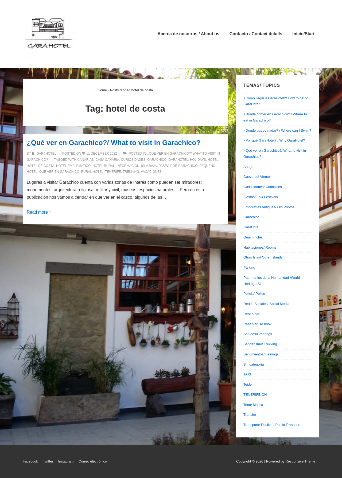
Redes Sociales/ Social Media (266, 304)
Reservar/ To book (257, 324)
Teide (247, 384)
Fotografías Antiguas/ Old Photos (268, 207)
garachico (157, 160)
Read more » (39, 212)
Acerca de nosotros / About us (188, 34)
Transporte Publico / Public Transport (271, 425)
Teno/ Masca (253, 405)
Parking (249, 267)
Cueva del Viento (256, 177)
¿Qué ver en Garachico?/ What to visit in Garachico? (113, 143)
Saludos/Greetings (257, 334)
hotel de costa (40, 166)
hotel (213, 160)
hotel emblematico (73, 166)
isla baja (149, 166)
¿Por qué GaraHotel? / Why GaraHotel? (274, 140)
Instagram (66, 461)
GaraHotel (251, 227)
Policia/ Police (254, 294)
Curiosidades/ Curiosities (262, 187)
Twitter (48, 461)
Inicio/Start (303, 34)
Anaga (248, 167)
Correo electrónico (93, 461)
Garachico (251, 217)
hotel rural (103, 166)
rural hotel (92, 172)
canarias (85, 160)
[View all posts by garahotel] (44, 153)
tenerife (113, 172)
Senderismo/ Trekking (260, 344)
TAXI (247, 374)
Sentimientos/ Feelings (261, 354)
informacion (127, 166)
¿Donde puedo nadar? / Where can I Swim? (277, 130)
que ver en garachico (59, 172)
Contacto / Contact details (256, 34)
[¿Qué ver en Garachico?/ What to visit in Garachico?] (101, 153)
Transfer (249, 415)
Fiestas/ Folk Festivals (260, 197)
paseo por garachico (178, 166)
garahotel (178, 160)
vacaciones (151, 172)
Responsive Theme (300, 461)
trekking (131, 172)
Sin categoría (253, 364)
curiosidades (133, 160)
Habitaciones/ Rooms (260, 247)
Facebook (30, 461)
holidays (198, 160)
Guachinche (252, 237)
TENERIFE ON (255, 395)
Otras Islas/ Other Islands (263, 257)
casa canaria (107, 160)
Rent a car (251, 314)
